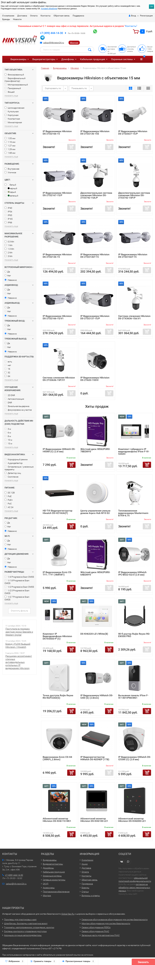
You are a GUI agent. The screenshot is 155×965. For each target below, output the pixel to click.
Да (7, 271)
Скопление (11, 477)
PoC (8, 503)
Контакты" (131, 26)
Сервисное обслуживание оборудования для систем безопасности (115, 919)
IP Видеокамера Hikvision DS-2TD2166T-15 (132, 255)
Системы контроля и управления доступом (25, 931)
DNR (8, 402)
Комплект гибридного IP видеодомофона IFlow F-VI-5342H (133, 451)
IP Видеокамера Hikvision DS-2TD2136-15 (57, 255)
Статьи (85, 891)
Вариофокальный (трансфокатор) (15, 79)
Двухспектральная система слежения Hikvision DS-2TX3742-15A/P (96, 195)
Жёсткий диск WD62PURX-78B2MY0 (95, 450)
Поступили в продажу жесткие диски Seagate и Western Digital (19, 631)
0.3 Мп (9, 241)
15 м (8, 443)
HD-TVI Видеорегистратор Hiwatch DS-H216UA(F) (57, 512)
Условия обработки (49, 9)
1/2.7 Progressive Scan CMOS (17, 598)
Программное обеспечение (56, 891)
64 (7, 376)
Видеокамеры (18, 59)
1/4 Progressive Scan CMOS (19, 577)
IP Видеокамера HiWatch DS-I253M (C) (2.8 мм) (134, 758)
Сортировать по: (53, 88)
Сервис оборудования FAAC (95, 931)
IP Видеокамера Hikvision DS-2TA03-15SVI (94, 378)
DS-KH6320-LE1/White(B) (94, 633)
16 (7, 369)
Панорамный (13, 88)
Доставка (22, 15)
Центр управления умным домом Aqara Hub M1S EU (95, 512)
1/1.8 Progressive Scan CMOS (17, 581)
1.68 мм (10, 153)
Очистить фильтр (19, 610)
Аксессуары (49, 887)
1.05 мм (10, 138)
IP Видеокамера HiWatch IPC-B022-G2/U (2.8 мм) (132, 573)
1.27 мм (10, 145)
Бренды (6, 19)
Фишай (10, 92)
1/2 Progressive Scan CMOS (19, 587)
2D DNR (10, 395)
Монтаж (74, 42)
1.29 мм (10, 149)
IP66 (8, 222)
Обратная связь (62, 15)
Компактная (12, 119)
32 (7, 372)
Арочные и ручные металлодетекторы (23, 935)
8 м (8, 436)
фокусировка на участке (18, 410)
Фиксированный (14, 74)
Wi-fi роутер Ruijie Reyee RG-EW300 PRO (134, 635)
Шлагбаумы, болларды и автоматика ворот (26, 923)
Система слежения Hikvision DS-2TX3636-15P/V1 (59, 378)
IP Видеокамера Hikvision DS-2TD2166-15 (57, 132)
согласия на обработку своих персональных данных (134, 887)
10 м (8, 440)
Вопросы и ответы (91, 895)
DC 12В (10, 492)
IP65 (8, 215)
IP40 (8, 208)
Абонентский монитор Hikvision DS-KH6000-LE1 (132, 819)
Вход (132, 15)
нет (8, 365)
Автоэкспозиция (14, 399)
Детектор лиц (13, 473)
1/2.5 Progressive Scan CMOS (17, 591)
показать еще (11, 95)
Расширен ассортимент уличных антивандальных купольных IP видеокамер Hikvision (18, 662)
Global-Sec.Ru (67, 914)
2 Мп (8, 252)
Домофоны (67, 59)
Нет (8, 275)
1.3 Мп (9, 249)
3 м (8, 429)
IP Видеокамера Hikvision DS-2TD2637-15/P (132, 132)
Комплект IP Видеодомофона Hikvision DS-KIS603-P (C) (57, 636)
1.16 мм (10, 142)
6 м (8, 432)
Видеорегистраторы (43, 59)
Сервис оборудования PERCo (96, 927)
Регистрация (146, 15)
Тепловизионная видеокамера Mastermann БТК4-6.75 (133, 513)
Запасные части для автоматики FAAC (101, 935)
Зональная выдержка (17, 406)
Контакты (46, 15)
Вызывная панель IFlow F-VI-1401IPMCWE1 (133, 696)
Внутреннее (12, 169)
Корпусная (11, 115)
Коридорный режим (16, 459)
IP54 (8, 211)
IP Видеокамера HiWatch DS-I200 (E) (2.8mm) (96, 696)
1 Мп (8, 245)
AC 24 (9, 507)
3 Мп (8, 256)
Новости (17, 19)
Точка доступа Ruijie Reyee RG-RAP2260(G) (58, 696)
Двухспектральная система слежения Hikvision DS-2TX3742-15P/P (134, 195)
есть (8, 361)
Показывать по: (79, 88)
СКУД (45, 883)
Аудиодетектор (14, 463)
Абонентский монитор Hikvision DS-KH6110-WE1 (57, 819)
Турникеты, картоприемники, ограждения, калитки (29, 927)
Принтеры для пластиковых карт (20, 919)
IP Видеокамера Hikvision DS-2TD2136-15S (94, 132)
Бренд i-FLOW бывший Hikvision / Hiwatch (17, 645)
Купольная (12, 111)
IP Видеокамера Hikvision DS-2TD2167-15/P (57, 194)
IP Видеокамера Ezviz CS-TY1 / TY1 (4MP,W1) (57, 573)
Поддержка (78, 15)
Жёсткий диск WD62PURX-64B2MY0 (95, 573)
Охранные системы (122, 59)
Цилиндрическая (14, 108)
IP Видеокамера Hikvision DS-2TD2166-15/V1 (57, 317)
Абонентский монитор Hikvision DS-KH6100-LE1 (94, 819)
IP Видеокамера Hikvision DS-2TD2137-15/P (94, 317)
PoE (8, 496)
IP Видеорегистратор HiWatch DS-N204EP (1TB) (94, 758)
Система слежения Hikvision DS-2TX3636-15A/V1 (134, 317)
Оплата (34, 15)
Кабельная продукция (92, 59)
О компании (8, 15)
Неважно (11, 280)
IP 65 (9, 219)
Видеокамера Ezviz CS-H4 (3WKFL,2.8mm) (57, 758)
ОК (151, 6)
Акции (85, 864)
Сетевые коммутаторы (54, 880)
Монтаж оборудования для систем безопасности (106, 923)
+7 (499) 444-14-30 (51, 33)
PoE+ (9, 500)
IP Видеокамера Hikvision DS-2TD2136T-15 (94, 255)
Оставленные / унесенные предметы (19, 468)
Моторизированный (16, 84)
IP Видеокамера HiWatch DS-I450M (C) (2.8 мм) (59, 450)
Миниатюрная (13, 122)
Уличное (10, 172)
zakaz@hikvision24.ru (53, 42)
